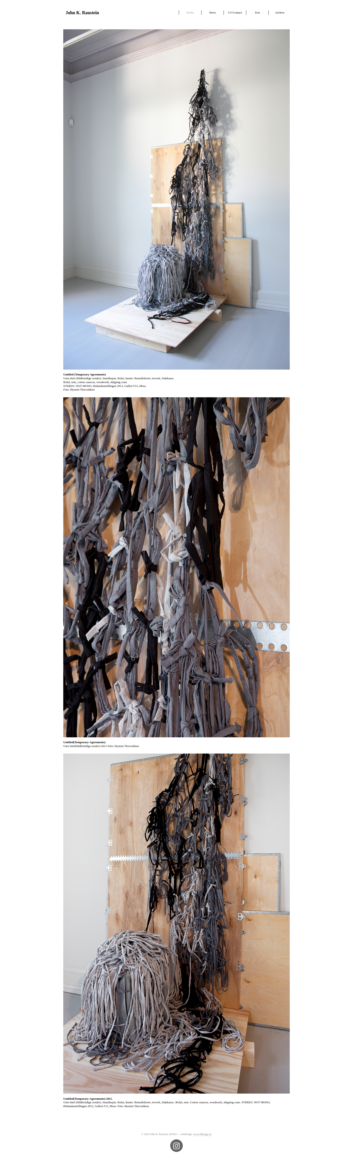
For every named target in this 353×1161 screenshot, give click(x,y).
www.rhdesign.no (202, 1134)
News (212, 12)
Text (257, 12)
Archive (280, 12)
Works (190, 12)
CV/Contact (235, 12)
